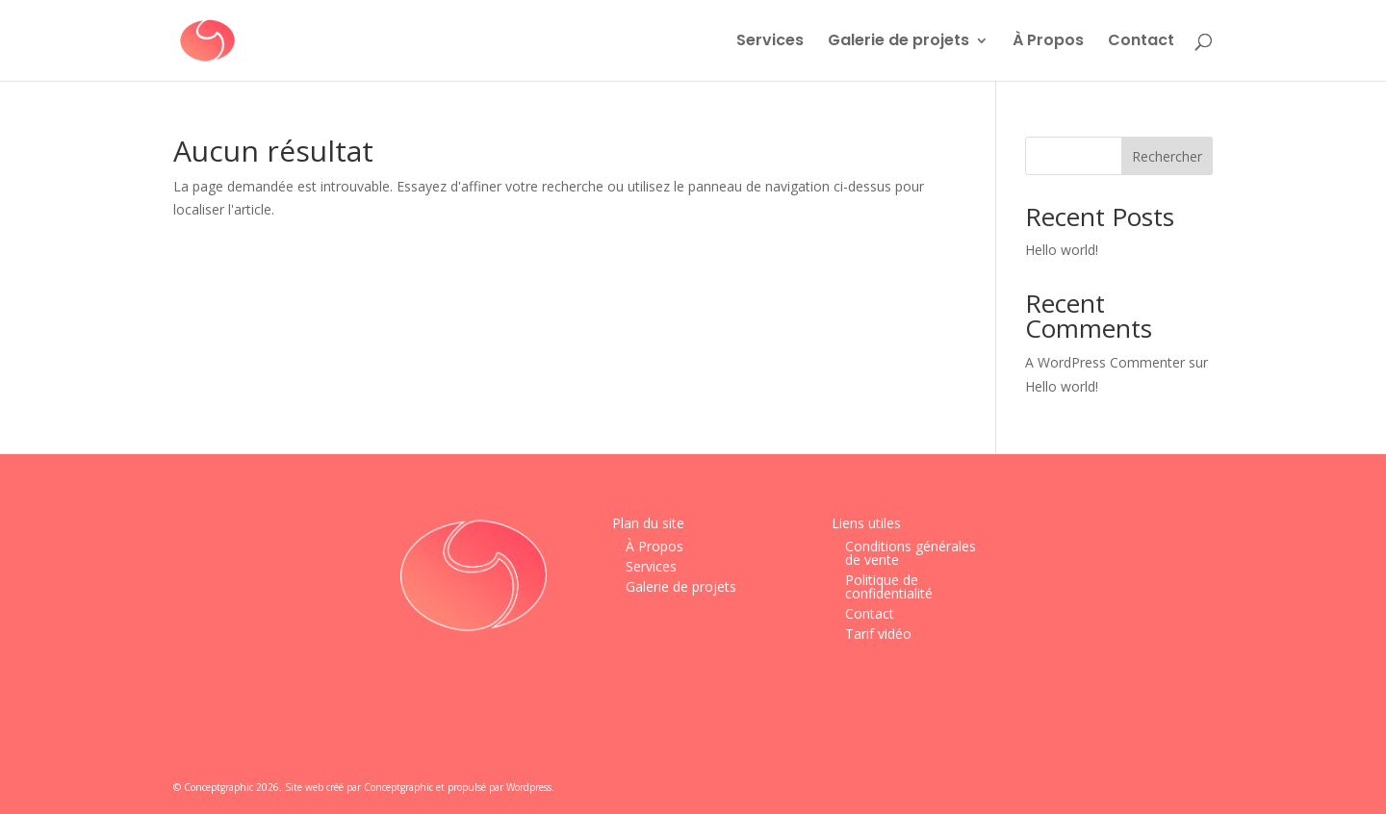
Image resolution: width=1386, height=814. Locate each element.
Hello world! (1061, 250)
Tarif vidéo (878, 633)
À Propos (1048, 42)
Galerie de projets (898, 42)
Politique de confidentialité (889, 586)
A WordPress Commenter (1105, 362)
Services (770, 42)
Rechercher (1167, 156)
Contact (1141, 42)
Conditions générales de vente (910, 553)
